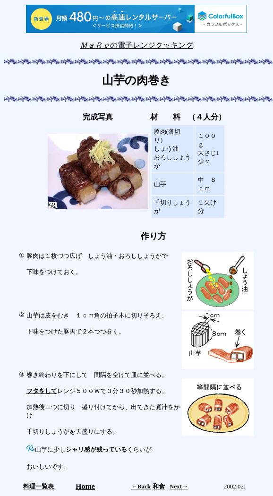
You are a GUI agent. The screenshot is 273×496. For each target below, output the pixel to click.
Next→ (179, 486)
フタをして (41, 390)
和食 (159, 486)
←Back (141, 486)
